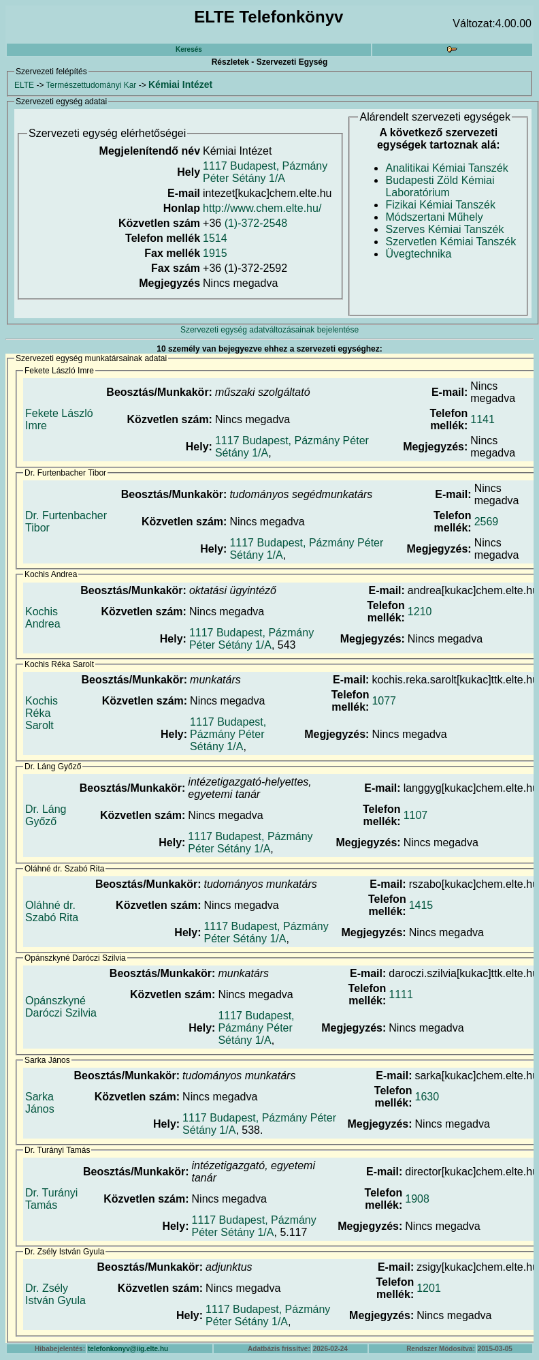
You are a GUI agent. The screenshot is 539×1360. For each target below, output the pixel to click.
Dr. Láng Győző (45, 815)
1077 (384, 701)
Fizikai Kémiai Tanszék (440, 205)
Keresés (189, 49)
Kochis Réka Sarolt (41, 713)
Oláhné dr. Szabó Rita (51, 911)
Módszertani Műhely (434, 217)
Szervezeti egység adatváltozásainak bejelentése (269, 330)
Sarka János (39, 1103)
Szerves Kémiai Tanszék (444, 229)
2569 (486, 521)
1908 (417, 1199)
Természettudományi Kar (91, 85)
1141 (482, 419)
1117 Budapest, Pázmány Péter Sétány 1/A (265, 172)
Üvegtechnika (418, 254)
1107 (416, 815)
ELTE (24, 85)
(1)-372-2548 (256, 223)
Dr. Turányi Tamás (51, 1199)
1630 (427, 1096)
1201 (428, 1288)
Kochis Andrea (43, 618)
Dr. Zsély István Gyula (55, 1294)
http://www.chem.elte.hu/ (262, 208)
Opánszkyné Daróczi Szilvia (61, 1007)
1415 (421, 905)
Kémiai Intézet (180, 84)
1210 (420, 611)
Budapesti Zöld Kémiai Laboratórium (439, 186)
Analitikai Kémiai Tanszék (446, 168)
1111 (401, 994)
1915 (215, 253)
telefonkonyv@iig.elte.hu (128, 1349)
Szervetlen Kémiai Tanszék (450, 241)
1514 (215, 238)
